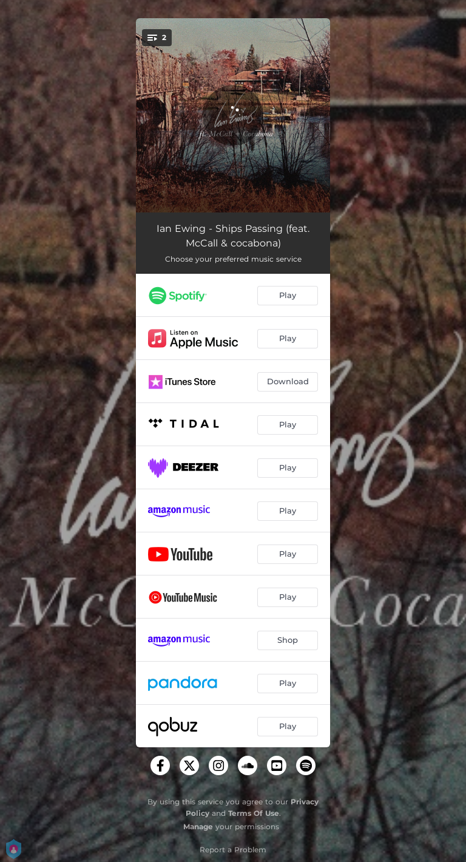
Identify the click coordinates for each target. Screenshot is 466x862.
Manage (198, 826)
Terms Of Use (253, 813)
